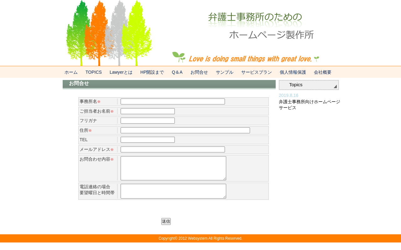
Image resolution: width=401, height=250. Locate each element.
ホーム (71, 72)
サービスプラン (256, 72)
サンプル (224, 72)
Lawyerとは (121, 72)
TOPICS (94, 72)
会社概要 (322, 72)
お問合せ (199, 72)
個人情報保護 (293, 72)
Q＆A (177, 72)
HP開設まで (152, 72)
